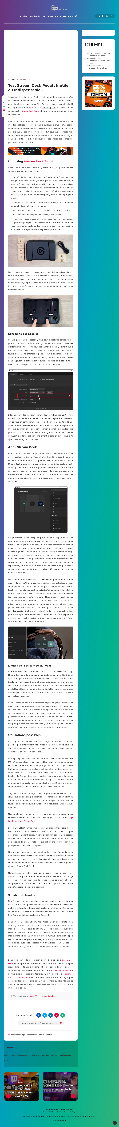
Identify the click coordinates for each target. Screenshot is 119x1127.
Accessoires (16, 1035)
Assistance (67, 16)
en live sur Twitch (63, 970)
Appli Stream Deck (94, 58)
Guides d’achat (37, 16)
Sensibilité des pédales (98, 56)
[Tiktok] (111, 16)
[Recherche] (76, 17)
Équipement (32, 1035)
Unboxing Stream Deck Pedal (98, 53)
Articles (23, 16)
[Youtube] (107, 16)
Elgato (24, 1035)
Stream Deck (50, 1035)
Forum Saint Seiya (70, 1112)
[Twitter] (99, 16)
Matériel (41, 1035)
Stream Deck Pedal (38, 161)
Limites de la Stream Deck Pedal (99, 62)
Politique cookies (67, 1109)
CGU (59, 1109)
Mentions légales (51, 1109)
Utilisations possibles (95, 65)
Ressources (53, 16)
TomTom (9, 1047)
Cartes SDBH (47, 1112)
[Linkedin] (103, 16)
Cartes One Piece (57, 1112)
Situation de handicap (98, 68)
